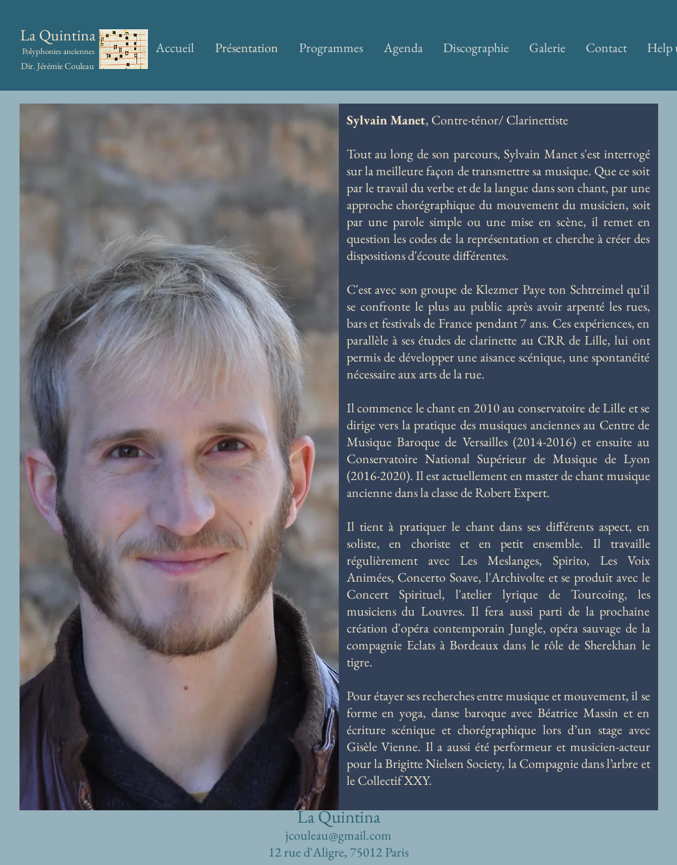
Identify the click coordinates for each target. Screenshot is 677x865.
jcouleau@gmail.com (338, 835)
